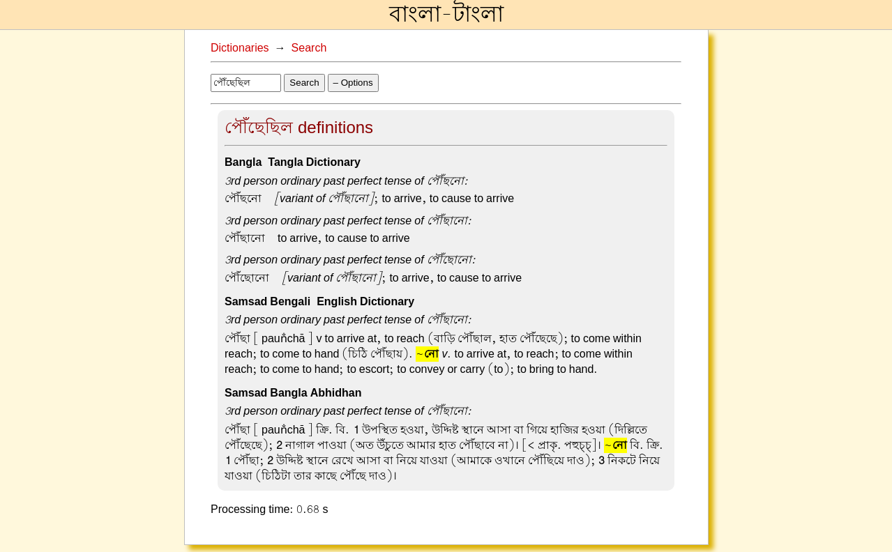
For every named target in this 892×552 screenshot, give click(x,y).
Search (309, 48)
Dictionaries (240, 48)
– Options (353, 82)
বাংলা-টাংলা (446, 14)
